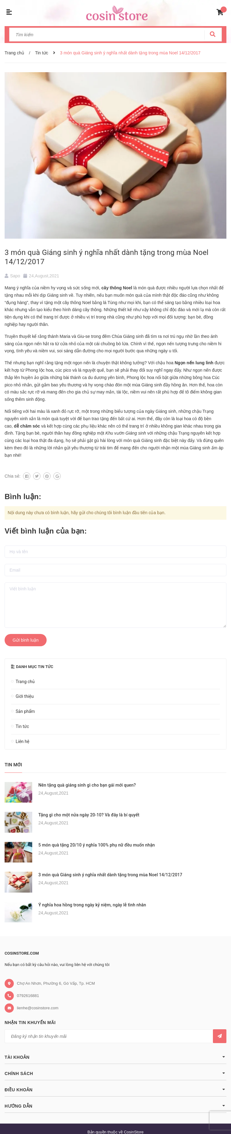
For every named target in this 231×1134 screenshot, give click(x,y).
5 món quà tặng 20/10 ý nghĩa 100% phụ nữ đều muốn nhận (96, 845)
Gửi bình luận (26, 640)
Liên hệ (22, 741)
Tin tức (22, 726)
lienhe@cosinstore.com (37, 1008)
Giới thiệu (25, 696)
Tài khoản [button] (115, 1057)
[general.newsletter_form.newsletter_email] (115, 1036)
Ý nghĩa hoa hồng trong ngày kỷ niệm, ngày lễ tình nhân (92, 904)
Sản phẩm (25, 711)
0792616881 (28, 995)
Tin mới (13, 765)
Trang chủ (25, 681)
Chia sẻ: (13, 476)
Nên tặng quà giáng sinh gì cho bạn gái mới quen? (87, 785)
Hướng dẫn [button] (115, 1106)
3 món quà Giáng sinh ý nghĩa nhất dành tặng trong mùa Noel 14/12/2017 (110, 874)
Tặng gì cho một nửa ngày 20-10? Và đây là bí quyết (88, 814)
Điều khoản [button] (115, 1089)
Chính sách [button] (115, 1073)
